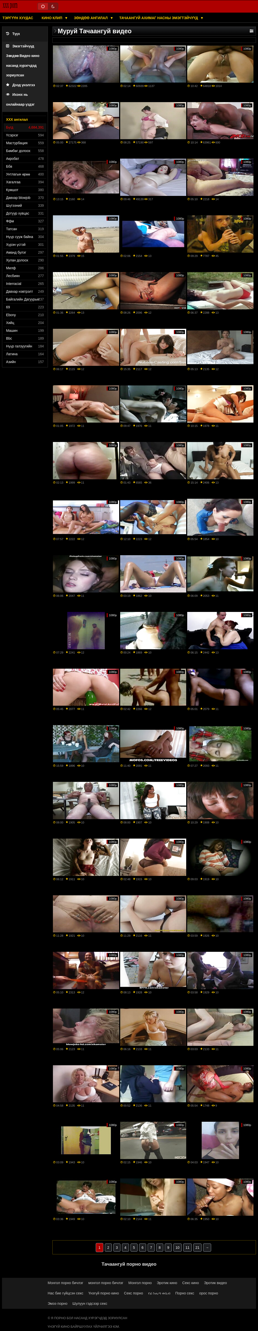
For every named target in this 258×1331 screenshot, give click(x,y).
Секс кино (190, 1283)
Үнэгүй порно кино (103, 1293)
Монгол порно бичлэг (65, 1283)
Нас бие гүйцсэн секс (65, 1293)
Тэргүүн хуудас (18, 18)
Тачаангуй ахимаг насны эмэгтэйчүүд (159, 18)
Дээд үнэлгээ (20, 85)
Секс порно (133, 1293)
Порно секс (184, 1293)
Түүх (13, 34)
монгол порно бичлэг (105, 1283)
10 (178, 1248)
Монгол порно (140, 1283)
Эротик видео (215, 1283)
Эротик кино (167, 1283)
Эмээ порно (57, 1304)
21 (198, 1248)
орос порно (208, 1293)
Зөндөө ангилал (91, 18)
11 (187, 1248)
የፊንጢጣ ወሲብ (159, 1293)
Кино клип (52, 18)
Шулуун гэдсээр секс (90, 1304)
